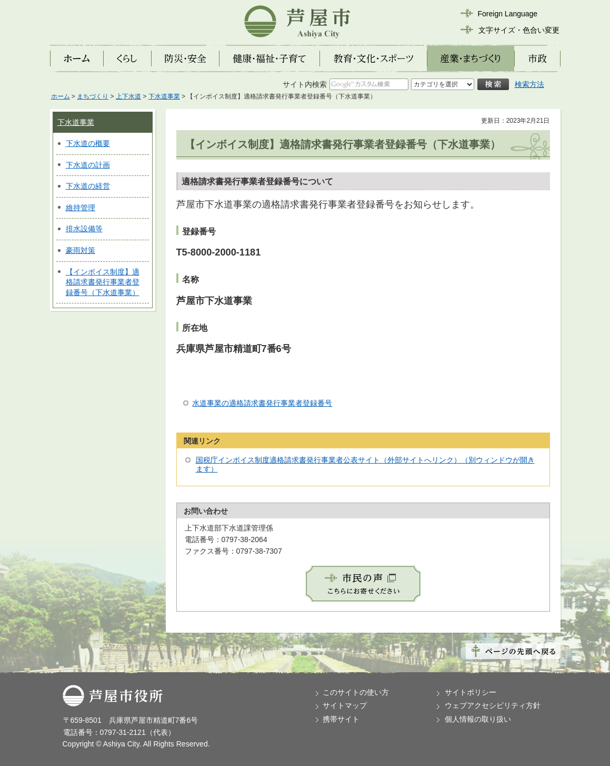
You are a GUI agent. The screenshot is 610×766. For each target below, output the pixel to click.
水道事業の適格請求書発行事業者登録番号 (262, 403)
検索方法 (529, 84)
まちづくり (92, 96)
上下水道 (128, 96)
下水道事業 (164, 96)
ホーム (60, 96)
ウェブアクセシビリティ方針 (493, 705)
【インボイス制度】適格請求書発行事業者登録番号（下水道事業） (102, 282)
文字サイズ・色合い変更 (518, 30)
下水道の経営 (88, 186)
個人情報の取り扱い (478, 719)
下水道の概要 (88, 143)
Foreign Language (508, 13)
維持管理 (80, 207)
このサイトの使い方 (356, 692)
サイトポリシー (470, 692)
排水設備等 (84, 228)
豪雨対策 (80, 250)
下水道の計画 (88, 165)
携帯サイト (341, 719)
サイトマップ (345, 705)
